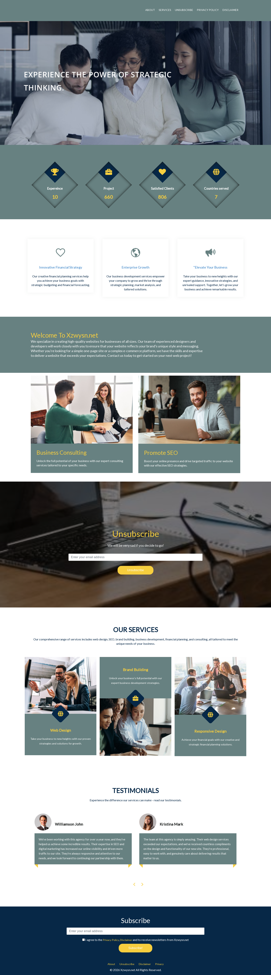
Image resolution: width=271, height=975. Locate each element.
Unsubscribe (184, 9)
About (150, 9)
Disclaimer (230, 9)
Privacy (159, 964)
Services (165, 9)
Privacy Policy (208, 9)
